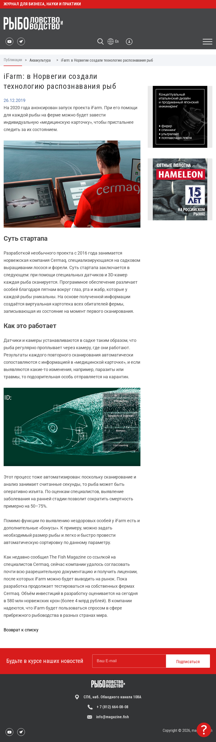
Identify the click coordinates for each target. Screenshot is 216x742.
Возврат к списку (21, 629)
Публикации (13, 60)
